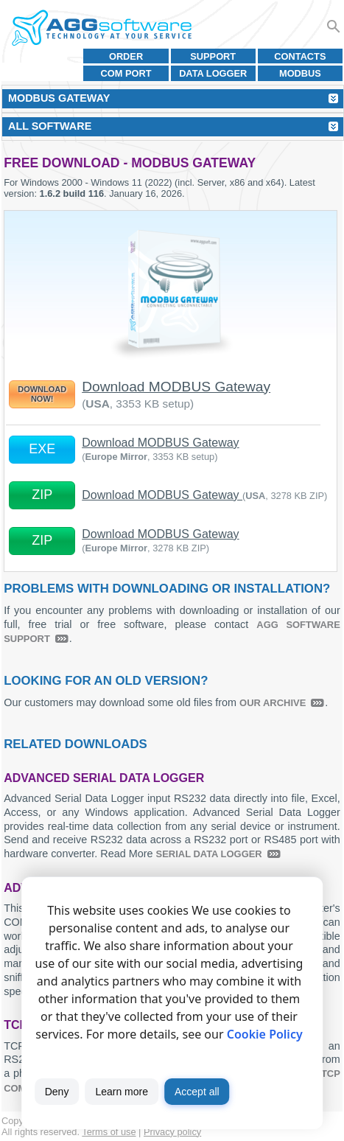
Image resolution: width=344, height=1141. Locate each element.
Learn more (121, 1092)
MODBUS (300, 73)
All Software (49, 126)
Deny (57, 1092)
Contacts (300, 56)
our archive (272, 702)
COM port (126, 73)
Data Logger (213, 73)
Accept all (197, 1092)
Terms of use (109, 1131)
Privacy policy (172, 1131)
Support (213, 56)
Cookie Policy (265, 1034)
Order (126, 56)
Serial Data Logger (209, 853)
